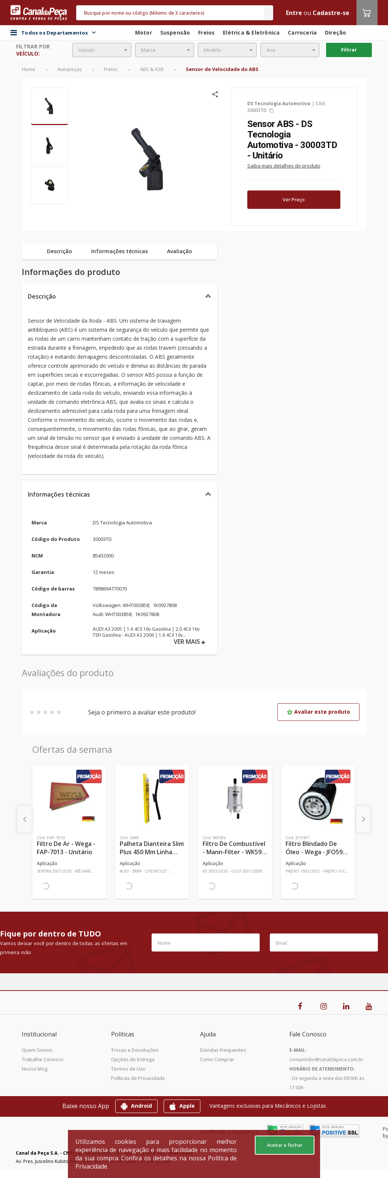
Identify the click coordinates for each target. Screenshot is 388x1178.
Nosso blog (34, 1068)
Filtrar (349, 49)
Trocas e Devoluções (135, 1050)
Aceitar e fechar (284, 1145)
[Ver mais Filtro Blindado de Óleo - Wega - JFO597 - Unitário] (318, 798)
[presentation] (24, 819)
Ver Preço (294, 199)
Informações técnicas (59, 494)
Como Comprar (217, 1059)
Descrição (42, 296)
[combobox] (101, 50)
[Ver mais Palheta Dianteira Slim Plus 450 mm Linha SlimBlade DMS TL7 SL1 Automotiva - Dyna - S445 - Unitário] (152, 798)
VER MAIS (189, 642)
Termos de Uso (128, 1068)
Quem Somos (37, 1050)
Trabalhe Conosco (42, 1059)
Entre (294, 13)
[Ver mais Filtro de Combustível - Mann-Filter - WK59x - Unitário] (235, 798)
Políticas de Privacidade (138, 1078)
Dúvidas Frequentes (223, 1050)
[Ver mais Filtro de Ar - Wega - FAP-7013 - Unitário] (69, 798)
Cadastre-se (331, 13)
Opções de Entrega (133, 1059)
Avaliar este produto (318, 711)
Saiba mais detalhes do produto (283, 165)
